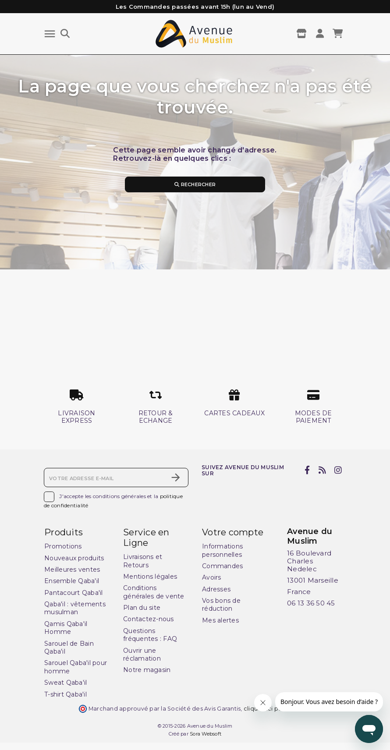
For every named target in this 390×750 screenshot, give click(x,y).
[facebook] (307, 470)
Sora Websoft (205, 734)
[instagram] (338, 470)
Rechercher (195, 184)
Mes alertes (220, 620)
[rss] (322, 470)
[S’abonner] (175, 477)
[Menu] (50, 34)
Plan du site (141, 608)
